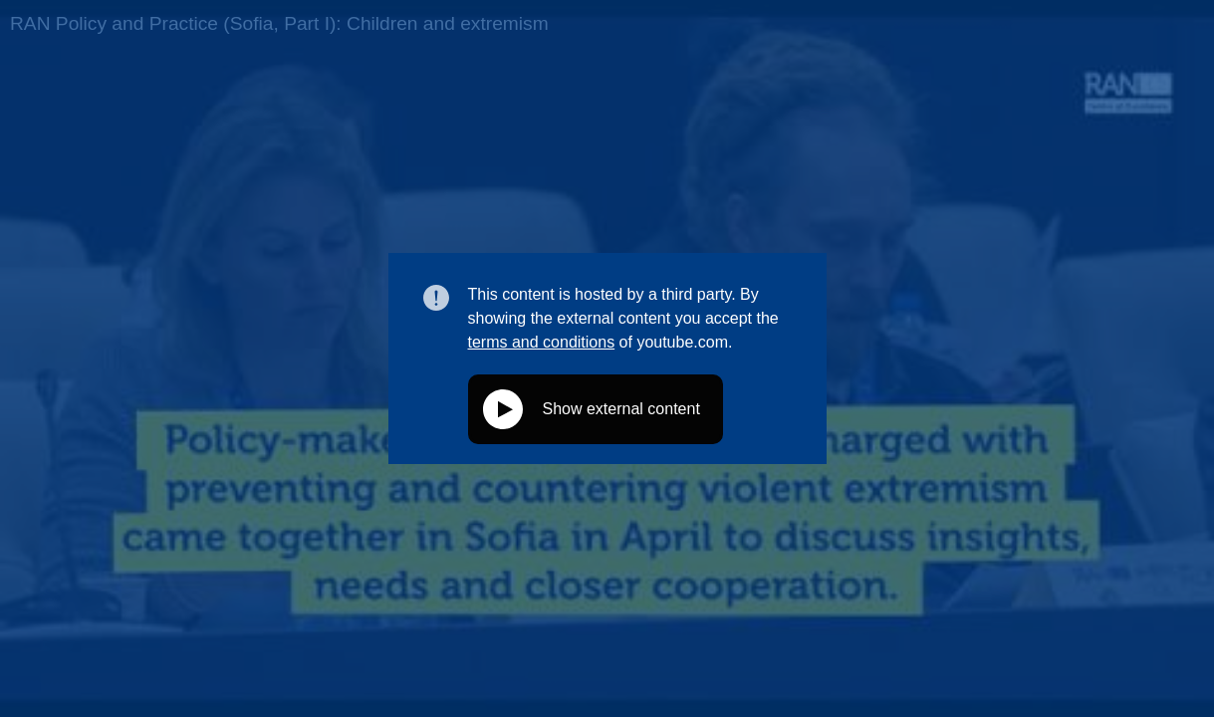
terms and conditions (541, 342)
